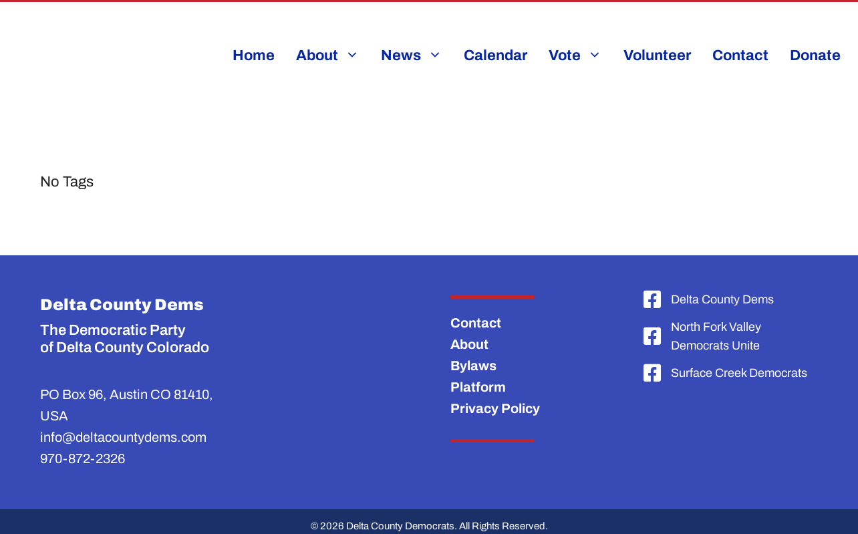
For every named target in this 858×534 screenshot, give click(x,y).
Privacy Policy (495, 408)
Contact (740, 55)
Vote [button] (581, 55)
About (469, 344)
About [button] (333, 55)
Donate (815, 55)
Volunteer (657, 55)
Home (254, 55)
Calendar (495, 55)
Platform (478, 387)
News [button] (417, 55)
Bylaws (473, 365)
